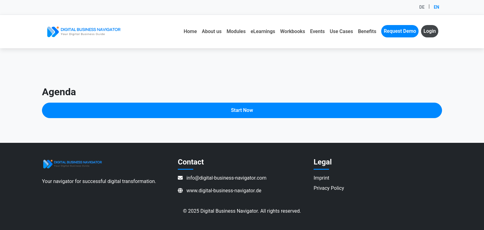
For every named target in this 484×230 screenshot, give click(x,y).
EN (436, 7)
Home (190, 31)
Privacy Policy (329, 188)
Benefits (367, 31)
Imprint (321, 178)
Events (317, 31)
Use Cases (341, 31)
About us (212, 31)
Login (430, 31)
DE (421, 7)
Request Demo (400, 31)
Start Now (242, 110)
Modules (236, 31)
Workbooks (292, 31)
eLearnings (263, 31)
